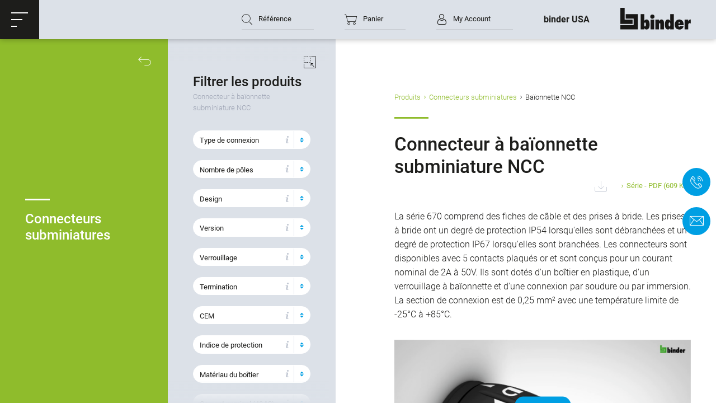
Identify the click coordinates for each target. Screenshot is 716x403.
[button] (19, 19)
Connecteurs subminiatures (473, 97)
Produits (407, 97)
